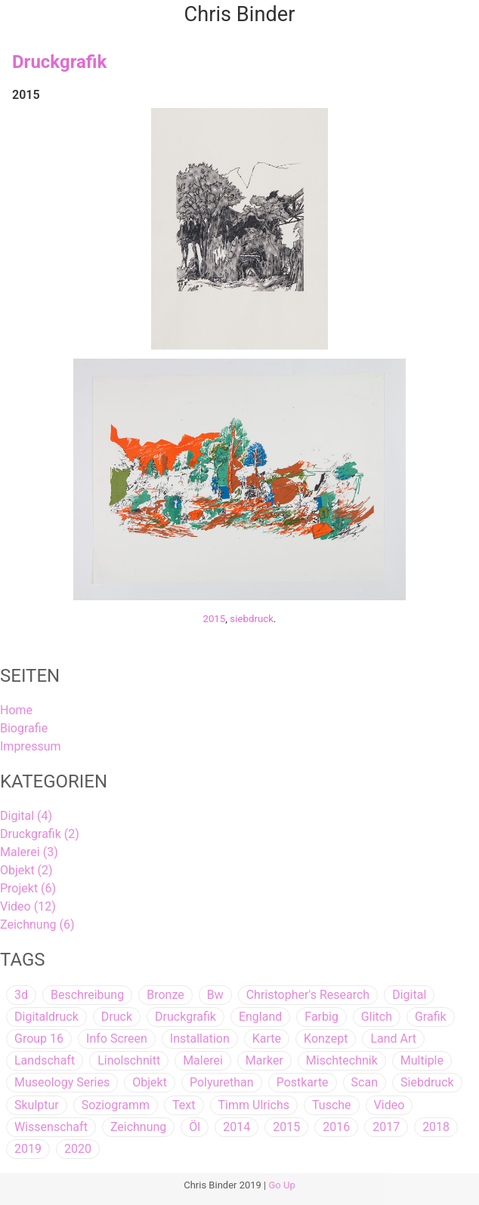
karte (266, 1038)
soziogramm (116, 1105)
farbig (321, 1016)
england (260, 1016)
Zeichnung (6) (37, 924)
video (389, 1105)
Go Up (282, 1185)
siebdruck (251, 618)
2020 (77, 1149)
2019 (28, 1149)
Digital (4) (26, 816)
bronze (165, 995)
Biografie (24, 728)
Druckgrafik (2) (39, 834)
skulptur (36, 1105)
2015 (213, 618)
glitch (376, 1016)
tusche (331, 1105)
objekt (149, 1082)
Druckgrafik (59, 61)
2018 (436, 1127)
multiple (421, 1060)
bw (215, 995)
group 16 (38, 1038)
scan (364, 1082)
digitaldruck (46, 1016)
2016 (336, 1127)
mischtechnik (342, 1060)
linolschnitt (128, 1060)
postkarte (303, 1082)
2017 (386, 1127)
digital (409, 995)
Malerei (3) (29, 852)
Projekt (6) (28, 888)
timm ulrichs (254, 1105)
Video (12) (28, 906)
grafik (431, 1016)
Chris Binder (239, 14)
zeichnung (138, 1127)
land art (393, 1038)
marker (264, 1060)
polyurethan (222, 1082)
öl (194, 1127)
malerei (203, 1060)
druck (116, 1016)
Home (16, 710)
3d (21, 995)
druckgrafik (185, 1016)
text (183, 1105)
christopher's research (307, 995)
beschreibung (87, 995)
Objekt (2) (26, 870)
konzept (326, 1038)
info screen (116, 1038)
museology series (62, 1082)
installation (200, 1038)
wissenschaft (51, 1127)
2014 (236, 1127)
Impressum (30, 746)
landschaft (44, 1060)
